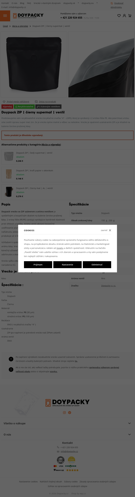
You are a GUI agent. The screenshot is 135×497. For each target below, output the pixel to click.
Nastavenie (67, 264)
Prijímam (38, 264)
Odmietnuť (97, 264)
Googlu (60, 248)
